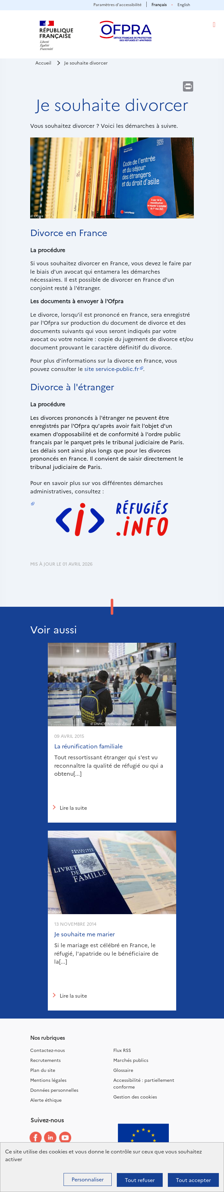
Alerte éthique (46, 1100)
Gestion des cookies (135, 1096)
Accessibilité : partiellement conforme (143, 1083)
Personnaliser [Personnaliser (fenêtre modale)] (88, 1179)
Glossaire (123, 1070)
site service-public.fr (111, 368)
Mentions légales (48, 1080)
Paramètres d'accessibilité (117, 4)
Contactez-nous (47, 1050)
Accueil (43, 62)
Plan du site (42, 1070)
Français (159, 4)
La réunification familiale (88, 746)
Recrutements (45, 1060)
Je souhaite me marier (84, 934)
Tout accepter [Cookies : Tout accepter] (193, 1179)
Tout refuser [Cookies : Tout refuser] (140, 1179)
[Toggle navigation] (214, 25)
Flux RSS (122, 1050)
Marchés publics (130, 1060)
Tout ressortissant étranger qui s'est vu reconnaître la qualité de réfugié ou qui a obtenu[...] (108, 765)
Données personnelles (54, 1090)
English (183, 4)
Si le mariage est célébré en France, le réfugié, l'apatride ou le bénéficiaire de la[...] (106, 953)
